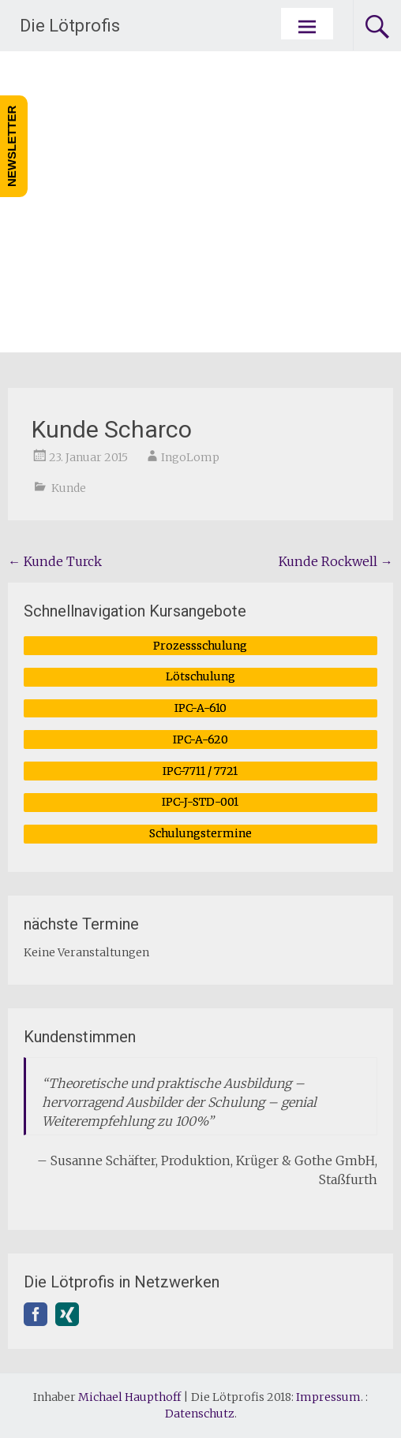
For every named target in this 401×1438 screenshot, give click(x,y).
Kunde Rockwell (336, 561)
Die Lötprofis (70, 25)
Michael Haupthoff (129, 1397)
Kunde (68, 488)
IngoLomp (190, 457)
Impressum (328, 1397)
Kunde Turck (55, 561)
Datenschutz (199, 1413)
